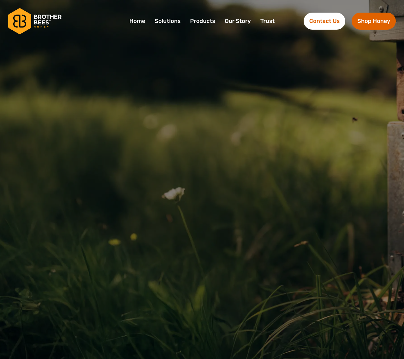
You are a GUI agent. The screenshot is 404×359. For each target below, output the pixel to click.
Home (137, 21)
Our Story (238, 21)
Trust (267, 21)
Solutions (168, 21)
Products (202, 21)
